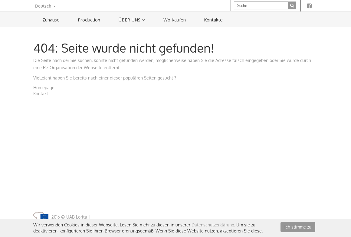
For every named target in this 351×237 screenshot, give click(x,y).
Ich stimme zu (297, 226)
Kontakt (40, 93)
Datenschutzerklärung (213, 224)
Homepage (43, 87)
